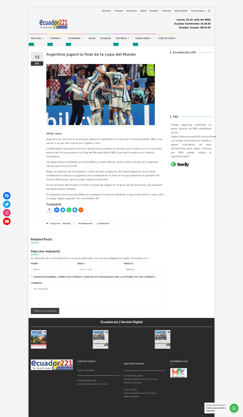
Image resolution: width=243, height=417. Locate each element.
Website (128, 263)
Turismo (118, 10)
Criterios (166, 10)
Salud (143, 10)
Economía (132, 10)
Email (81, 263)
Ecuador (154, 10)
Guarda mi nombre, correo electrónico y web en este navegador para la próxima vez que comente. (94, 276)
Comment (36, 283)
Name (35, 263)
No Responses (86, 223)
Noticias (106, 10)
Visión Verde (181, 10)
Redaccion (104, 223)
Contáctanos (198, 10)
